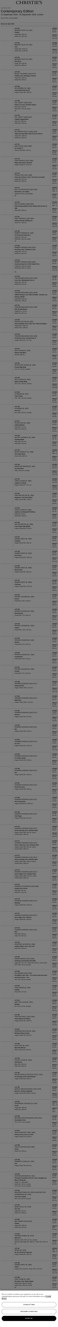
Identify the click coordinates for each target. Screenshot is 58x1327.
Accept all (29, 1318)
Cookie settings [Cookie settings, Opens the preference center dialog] (29, 1304)
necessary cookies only (29, 1311)
